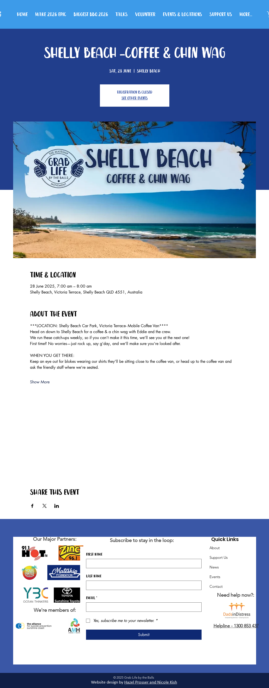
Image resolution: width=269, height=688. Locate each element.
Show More (40, 382)
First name (94, 554)
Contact (216, 586)
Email (91, 598)
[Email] (142, 607)
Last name (93, 576)
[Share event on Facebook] (32, 506)
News (214, 567)
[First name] (142, 563)
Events (214, 576)
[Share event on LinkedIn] (56, 506)
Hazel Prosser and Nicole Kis (149, 682)
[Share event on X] (44, 506)
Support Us (218, 557)
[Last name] (142, 585)
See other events (134, 98)
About (214, 547)
